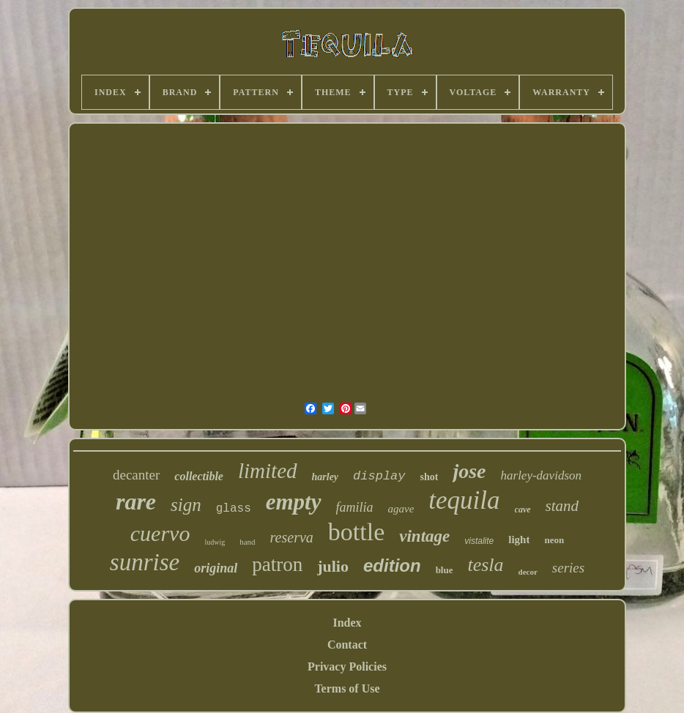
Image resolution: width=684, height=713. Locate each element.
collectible (198, 476)
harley (325, 476)
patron (277, 564)
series (568, 567)
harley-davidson (541, 475)
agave (401, 509)
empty (293, 502)
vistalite (479, 541)
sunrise (144, 562)
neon (554, 539)
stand (562, 506)
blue (444, 569)
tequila (463, 500)
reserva (291, 537)
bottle (356, 531)
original (215, 568)
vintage (424, 536)
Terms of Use (346, 688)
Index (346, 622)
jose (469, 471)
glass (233, 508)
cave (523, 509)
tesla (485, 564)
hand (247, 541)
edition (392, 565)
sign (186, 505)
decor (528, 571)
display (379, 476)
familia (354, 507)
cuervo (160, 533)
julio (333, 566)
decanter (136, 474)
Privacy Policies (347, 666)
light (518, 539)
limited (267, 470)
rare (136, 501)
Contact (347, 644)
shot (429, 476)
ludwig (214, 542)
